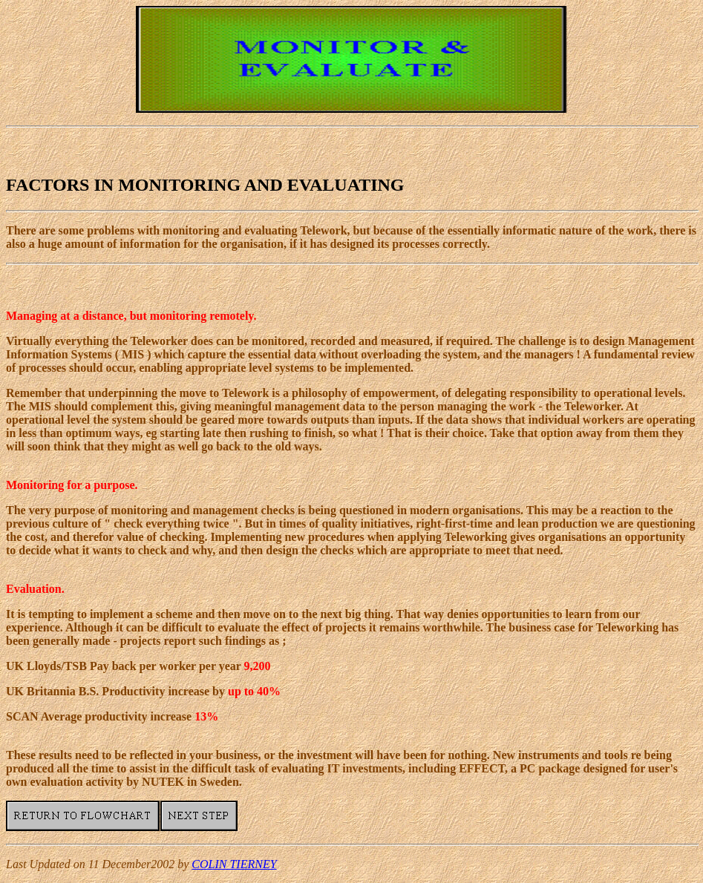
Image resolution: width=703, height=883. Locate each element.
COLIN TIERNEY (234, 864)
